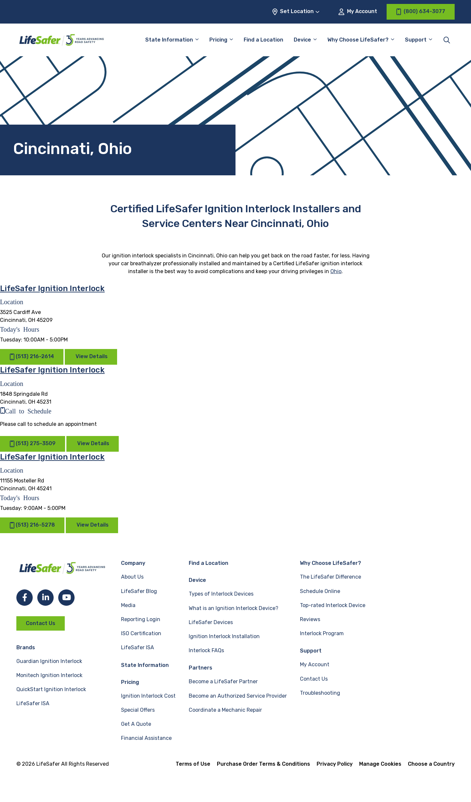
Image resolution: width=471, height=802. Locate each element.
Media (128, 605)
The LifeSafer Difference (330, 577)
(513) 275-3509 (32, 443)
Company (133, 563)
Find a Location (263, 40)
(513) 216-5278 (32, 525)
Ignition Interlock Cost (148, 696)
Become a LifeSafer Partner (223, 681)
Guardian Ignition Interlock (49, 661)
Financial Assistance (146, 738)
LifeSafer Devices (211, 622)
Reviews (310, 619)
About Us (132, 577)
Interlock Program (322, 633)
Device (302, 40)
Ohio (335, 271)
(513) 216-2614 (31, 356)
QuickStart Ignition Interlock (51, 689)
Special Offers (138, 710)
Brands (25, 647)
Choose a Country (431, 764)
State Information (169, 40)
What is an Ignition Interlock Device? (233, 608)
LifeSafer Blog (139, 591)
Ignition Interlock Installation (224, 636)
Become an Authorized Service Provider (238, 696)
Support (416, 40)
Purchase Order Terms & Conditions (263, 764)
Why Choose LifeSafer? (358, 40)
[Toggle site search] (447, 40)
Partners (200, 668)
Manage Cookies (380, 764)
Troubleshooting (320, 693)
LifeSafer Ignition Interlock (52, 288)
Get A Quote (136, 724)
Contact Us (40, 623)
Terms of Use (193, 764)
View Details (92, 356)
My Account (358, 11)
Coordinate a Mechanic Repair (225, 710)
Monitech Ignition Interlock (49, 675)
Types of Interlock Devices (221, 594)
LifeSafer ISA (32, 703)
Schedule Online (320, 591)
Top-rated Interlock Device (332, 605)
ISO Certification (141, 633)
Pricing (218, 40)
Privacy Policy (335, 764)
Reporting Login (140, 619)
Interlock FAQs (206, 650)
